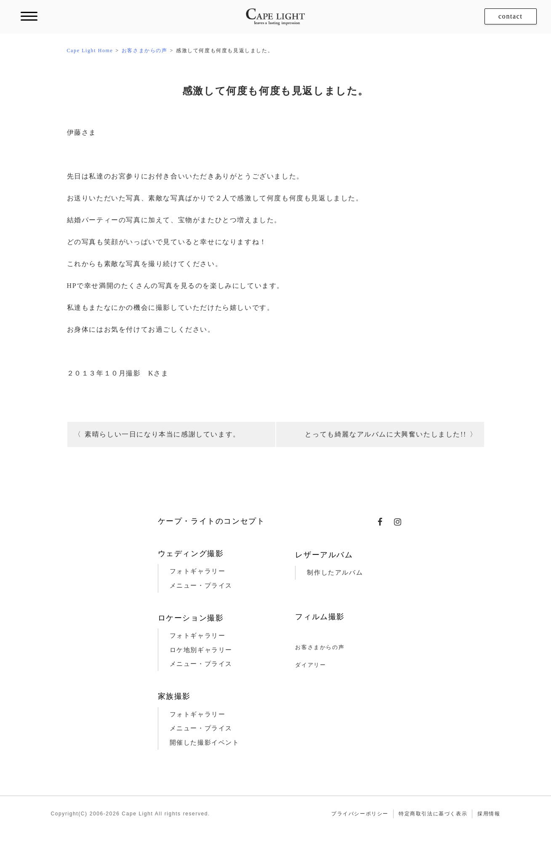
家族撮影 (174, 696)
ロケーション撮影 (191, 618)
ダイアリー (310, 665)
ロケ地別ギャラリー (201, 650)
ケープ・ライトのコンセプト (211, 521)
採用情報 (488, 814)
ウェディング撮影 (191, 553)
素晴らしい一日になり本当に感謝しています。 (162, 434)
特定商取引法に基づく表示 (433, 814)
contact (510, 16)
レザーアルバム (324, 555)
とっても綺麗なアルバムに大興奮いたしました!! (385, 434)
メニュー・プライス (201, 585)
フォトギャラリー (198, 571)
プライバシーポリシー (360, 814)
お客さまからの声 (319, 647)
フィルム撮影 (320, 616)
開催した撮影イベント (205, 742)
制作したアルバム (335, 572)
